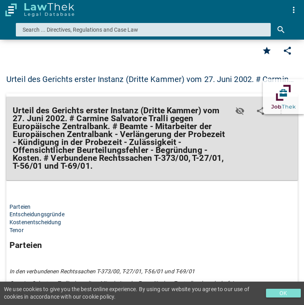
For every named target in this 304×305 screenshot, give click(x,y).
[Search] (281, 30)
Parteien (20, 207)
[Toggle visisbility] (240, 111)
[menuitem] (294, 10)
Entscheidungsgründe (37, 214)
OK (283, 293)
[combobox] (143, 30)
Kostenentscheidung (35, 222)
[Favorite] (267, 51)
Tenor (17, 230)
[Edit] (287, 51)
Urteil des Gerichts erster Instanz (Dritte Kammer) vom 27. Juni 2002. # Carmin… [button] (150, 79)
